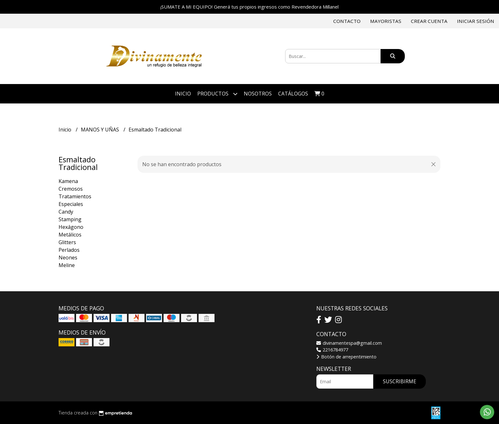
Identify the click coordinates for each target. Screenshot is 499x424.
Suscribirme (399, 381)
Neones (68, 257)
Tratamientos (75, 196)
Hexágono (71, 226)
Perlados (69, 249)
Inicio (183, 93)
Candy (66, 211)
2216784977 (332, 350)
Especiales (71, 204)
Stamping (70, 219)
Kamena (68, 181)
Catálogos (293, 93)
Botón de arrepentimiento (346, 357)
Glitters (67, 242)
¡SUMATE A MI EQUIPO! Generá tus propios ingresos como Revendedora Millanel (249, 7)
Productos (217, 93)
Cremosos (71, 188)
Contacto (347, 21)
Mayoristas (385, 21)
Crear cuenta (429, 21)
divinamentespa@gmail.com (349, 343)
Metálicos (70, 234)
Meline (67, 265)
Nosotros (258, 93)
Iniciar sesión (475, 21)
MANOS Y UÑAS (100, 129)
